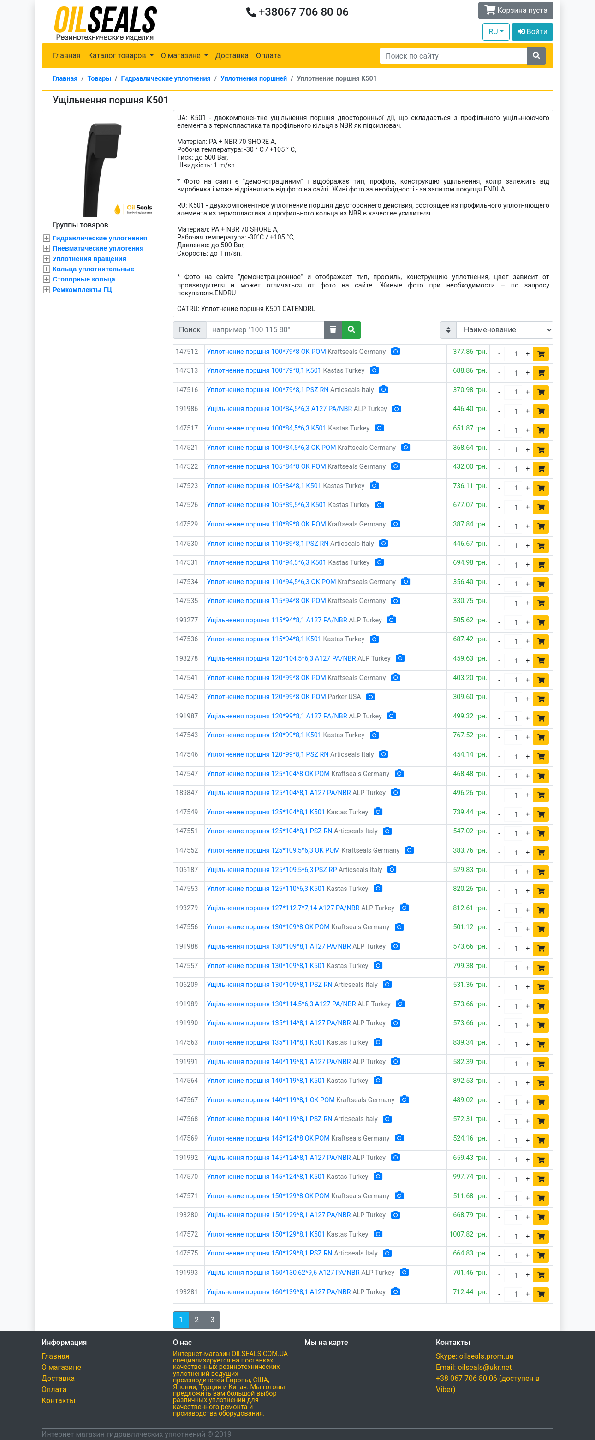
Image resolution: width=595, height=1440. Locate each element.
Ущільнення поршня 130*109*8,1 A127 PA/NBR (279, 946)
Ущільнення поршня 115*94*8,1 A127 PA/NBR (277, 620)
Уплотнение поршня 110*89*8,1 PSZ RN (268, 544)
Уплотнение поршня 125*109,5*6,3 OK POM (273, 850)
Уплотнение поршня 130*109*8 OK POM (268, 927)
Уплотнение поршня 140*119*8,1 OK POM (271, 1100)
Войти (532, 31)
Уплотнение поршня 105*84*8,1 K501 (264, 486)
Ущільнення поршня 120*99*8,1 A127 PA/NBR (277, 716)
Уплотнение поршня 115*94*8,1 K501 (264, 639)
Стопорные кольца (84, 279)
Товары (100, 79)
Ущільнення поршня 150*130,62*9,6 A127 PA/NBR (283, 1273)
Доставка (232, 55)
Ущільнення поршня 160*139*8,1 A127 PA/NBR (279, 1292)
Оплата (268, 55)
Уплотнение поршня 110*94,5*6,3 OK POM (271, 582)
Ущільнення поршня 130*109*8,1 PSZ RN (270, 985)
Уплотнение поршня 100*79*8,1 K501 (264, 371)
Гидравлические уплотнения (166, 79)
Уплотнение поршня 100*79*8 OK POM (266, 352)
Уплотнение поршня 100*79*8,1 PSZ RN (268, 390)
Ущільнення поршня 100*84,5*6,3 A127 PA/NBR (279, 409)
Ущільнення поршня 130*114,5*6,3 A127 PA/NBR (281, 1004)
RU (493, 31)
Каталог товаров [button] (118, 55)
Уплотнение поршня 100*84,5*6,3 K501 (267, 428)
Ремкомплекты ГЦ (82, 289)
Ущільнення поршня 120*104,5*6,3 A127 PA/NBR (281, 659)
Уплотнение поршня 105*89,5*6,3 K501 (267, 505)
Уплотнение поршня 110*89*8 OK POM (266, 524)
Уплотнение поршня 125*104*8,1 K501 (266, 812)
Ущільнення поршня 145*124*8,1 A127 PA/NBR (279, 1158)
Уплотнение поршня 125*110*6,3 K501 (266, 889)
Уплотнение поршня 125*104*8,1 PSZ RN (270, 831)
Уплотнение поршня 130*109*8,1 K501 (266, 966)
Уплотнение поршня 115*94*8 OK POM (266, 601)
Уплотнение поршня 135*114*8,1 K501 (266, 1042)
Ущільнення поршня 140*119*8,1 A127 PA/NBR (279, 1062)
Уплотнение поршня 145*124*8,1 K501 (266, 1177)
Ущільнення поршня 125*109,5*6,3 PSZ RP (272, 870)
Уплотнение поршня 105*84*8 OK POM (266, 467)
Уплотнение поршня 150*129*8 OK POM (268, 1196)
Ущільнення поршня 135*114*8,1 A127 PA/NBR (279, 1023)
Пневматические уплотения (98, 248)
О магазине (61, 1367)
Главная (67, 55)
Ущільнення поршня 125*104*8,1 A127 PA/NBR (279, 793)
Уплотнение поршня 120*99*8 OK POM (266, 678)
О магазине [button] (181, 55)
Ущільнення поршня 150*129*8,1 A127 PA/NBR (279, 1215)
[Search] (453, 56)
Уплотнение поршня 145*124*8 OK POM (268, 1138)
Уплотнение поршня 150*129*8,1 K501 (266, 1234)
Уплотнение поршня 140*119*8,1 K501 (266, 1081)
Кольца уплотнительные (93, 269)
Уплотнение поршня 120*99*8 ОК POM (266, 697)
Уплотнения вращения (89, 259)
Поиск (190, 329)
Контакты (58, 1400)
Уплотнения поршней (253, 79)
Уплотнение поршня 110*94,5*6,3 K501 (267, 563)
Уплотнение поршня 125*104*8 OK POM (268, 774)
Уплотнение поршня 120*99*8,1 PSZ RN (268, 755)
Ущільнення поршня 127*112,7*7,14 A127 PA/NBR (283, 908)
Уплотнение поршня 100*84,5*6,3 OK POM (271, 448)
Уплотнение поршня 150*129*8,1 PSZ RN (270, 1253)
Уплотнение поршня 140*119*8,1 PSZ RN (270, 1119)
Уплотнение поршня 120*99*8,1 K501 (264, 735)
